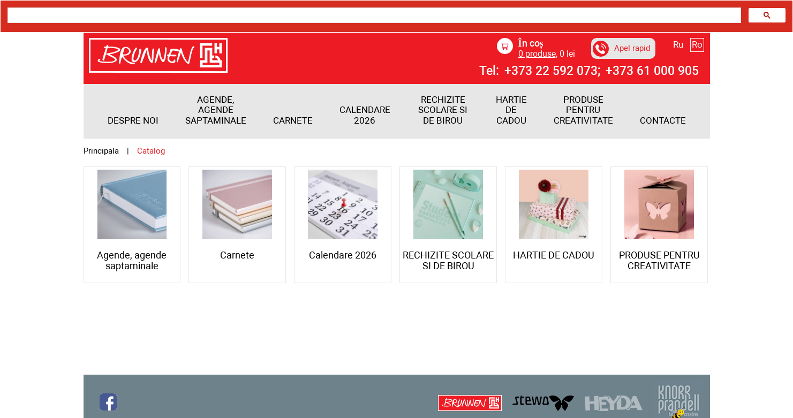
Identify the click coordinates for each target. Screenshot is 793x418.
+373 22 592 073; (552, 71)
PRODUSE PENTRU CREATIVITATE (583, 110)
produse (537, 54)
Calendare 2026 (364, 115)
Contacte (663, 121)
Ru (678, 44)
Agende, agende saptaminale (215, 110)
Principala (101, 151)
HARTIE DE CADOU (511, 110)
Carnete (293, 121)
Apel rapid (621, 49)
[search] (373, 15)
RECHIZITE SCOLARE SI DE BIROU (442, 110)
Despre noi (133, 121)
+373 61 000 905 (652, 71)
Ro (697, 44)
